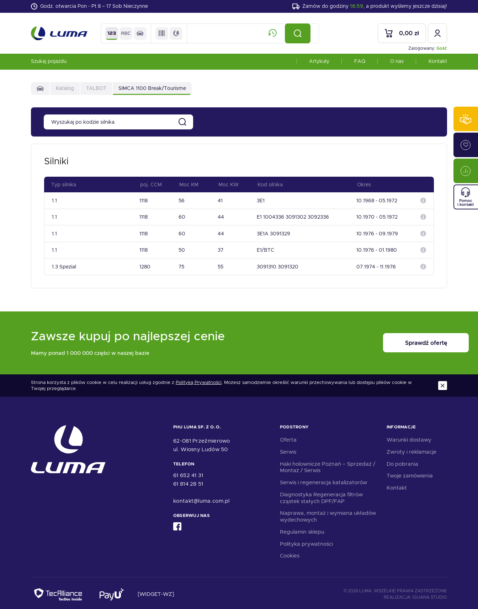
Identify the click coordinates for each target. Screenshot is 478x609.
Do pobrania (402, 462)
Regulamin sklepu (302, 530)
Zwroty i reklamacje (411, 450)
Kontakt (438, 62)
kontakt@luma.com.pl (201, 499)
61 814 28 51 (188, 482)
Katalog (65, 89)
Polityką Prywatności (199, 381)
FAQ (359, 62)
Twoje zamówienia (410, 474)
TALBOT (96, 89)
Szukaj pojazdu (49, 62)
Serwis (288, 450)
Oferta (288, 437)
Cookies (289, 554)
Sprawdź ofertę (403, 341)
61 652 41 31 (188, 473)
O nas (397, 62)
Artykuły (319, 62)
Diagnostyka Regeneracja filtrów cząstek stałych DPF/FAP (321, 495)
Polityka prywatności (306, 542)
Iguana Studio (430, 595)
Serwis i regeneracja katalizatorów (323, 480)
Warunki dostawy (409, 437)
